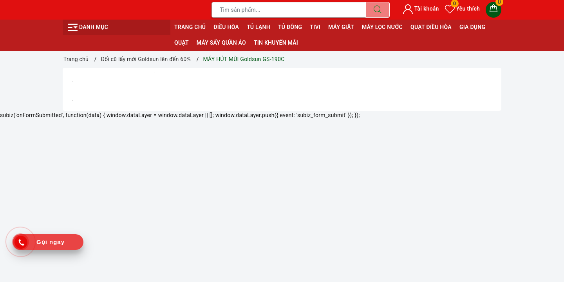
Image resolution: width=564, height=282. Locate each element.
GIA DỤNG (472, 27)
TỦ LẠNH (258, 27)
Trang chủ (190, 27)
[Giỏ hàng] (493, 10)
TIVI (315, 27)
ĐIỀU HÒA (226, 27)
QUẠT (181, 43)
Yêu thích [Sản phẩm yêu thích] (462, 8)
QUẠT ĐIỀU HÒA (431, 27)
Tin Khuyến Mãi (276, 43)
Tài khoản (421, 8)
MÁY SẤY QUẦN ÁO (221, 43)
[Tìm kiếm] (377, 10)
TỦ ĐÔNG (290, 27)
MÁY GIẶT (341, 27)
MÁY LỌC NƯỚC (382, 27)
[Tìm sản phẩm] (289, 10)
